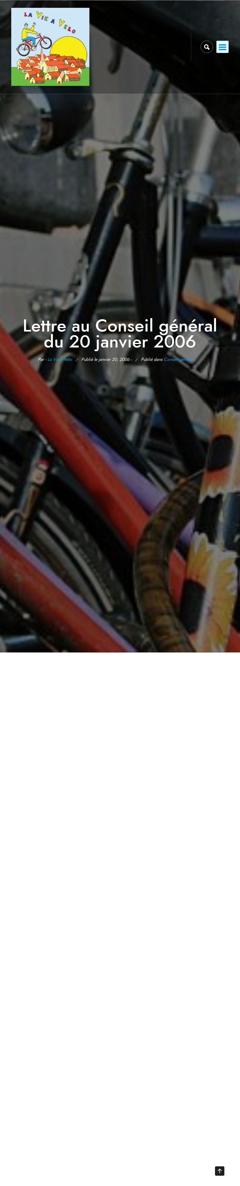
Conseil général (178, 359)
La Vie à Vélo (60, 359)
